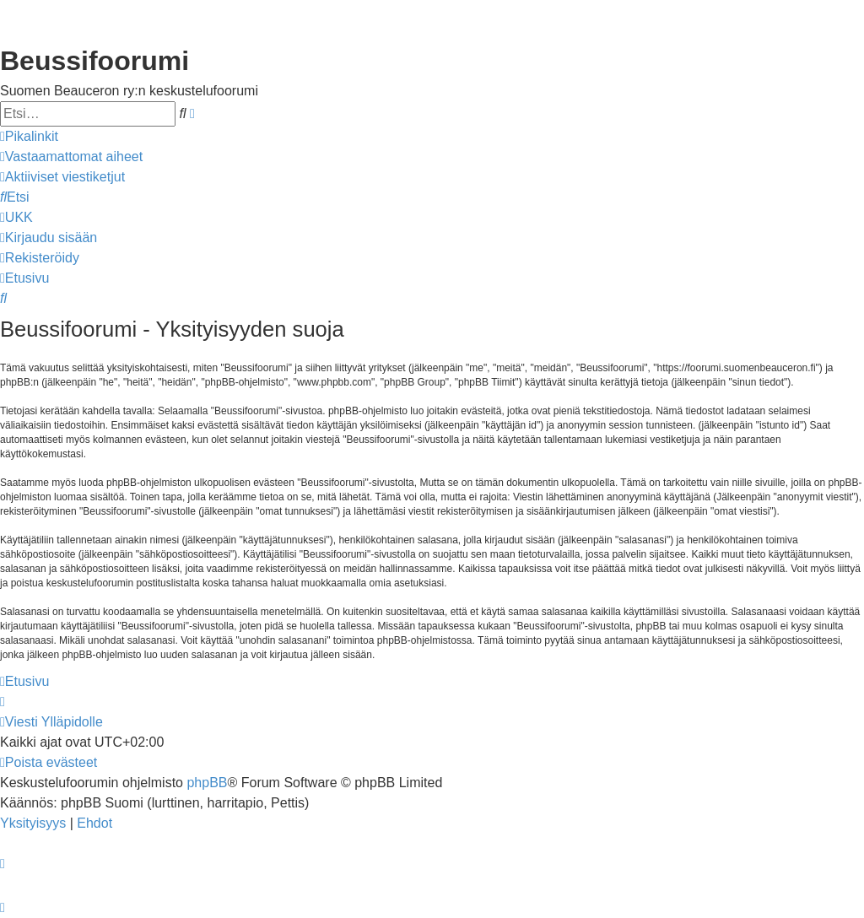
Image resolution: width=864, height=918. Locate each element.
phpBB (206, 782)
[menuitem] (71, 157)
